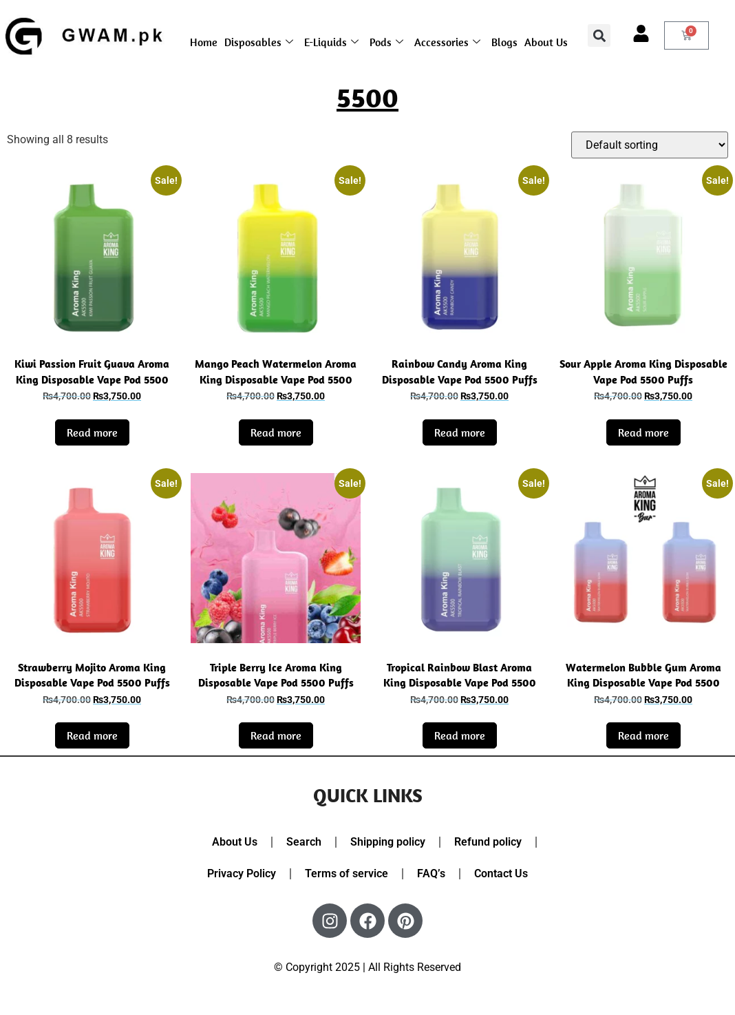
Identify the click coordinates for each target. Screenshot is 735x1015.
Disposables (258, 42)
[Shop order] (649, 145)
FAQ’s (431, 873)
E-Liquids (331, 42)
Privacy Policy (241, 873)
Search (303, 841)
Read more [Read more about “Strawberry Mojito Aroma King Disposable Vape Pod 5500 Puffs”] (92, 735)
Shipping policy (387, 841)
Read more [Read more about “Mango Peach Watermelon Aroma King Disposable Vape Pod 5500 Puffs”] (276, 432)
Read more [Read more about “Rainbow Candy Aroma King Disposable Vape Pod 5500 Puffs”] (459, 432)
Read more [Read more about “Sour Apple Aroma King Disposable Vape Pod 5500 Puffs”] (643, 432)
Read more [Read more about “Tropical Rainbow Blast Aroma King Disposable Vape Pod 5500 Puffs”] (459, 735)
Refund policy (488, 841)
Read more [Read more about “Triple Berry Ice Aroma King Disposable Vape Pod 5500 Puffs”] (276, 735)
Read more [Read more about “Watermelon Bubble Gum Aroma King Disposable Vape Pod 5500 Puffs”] (643, 735)
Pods (386, 42)
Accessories (447, 42)
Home (203, 42)
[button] (599, 35)
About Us (546, 42)
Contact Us (501, 873)
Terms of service (346, 873)
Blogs (504, 42)
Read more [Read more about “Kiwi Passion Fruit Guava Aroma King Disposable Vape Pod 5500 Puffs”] (92, 432)
